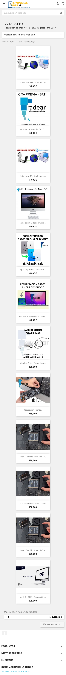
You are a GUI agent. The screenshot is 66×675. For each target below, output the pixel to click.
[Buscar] (33, 13)
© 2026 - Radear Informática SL (17, 671)
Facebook (4, 633)
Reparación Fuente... (33, 410)
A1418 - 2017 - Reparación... (33, 597)
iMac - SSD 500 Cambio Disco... (33, 503)
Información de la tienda (17, 666)
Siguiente (56, 617)
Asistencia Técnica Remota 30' (33, 82)
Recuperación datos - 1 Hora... (33, 316)
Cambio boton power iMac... (33, 363)
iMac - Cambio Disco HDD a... (33, 456)
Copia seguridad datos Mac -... (33, 269)
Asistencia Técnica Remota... (33, 176)
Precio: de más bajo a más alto (33, 35)
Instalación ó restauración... (33, 222)
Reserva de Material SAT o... (33, 129)
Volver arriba (52, 624)
